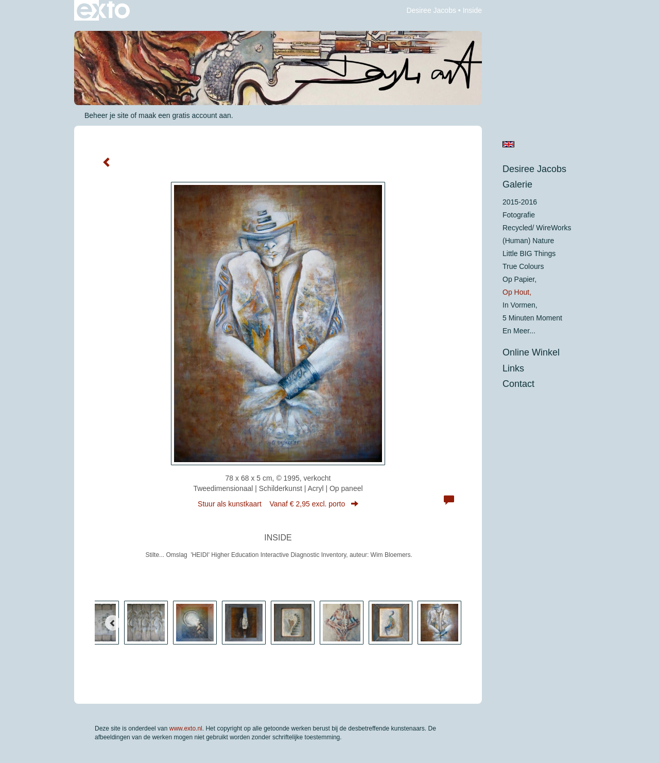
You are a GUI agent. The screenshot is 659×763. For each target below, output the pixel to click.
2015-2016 (519, 202)
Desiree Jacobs (431, 10)
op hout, (516, 292)
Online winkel (531, 352)
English (508, 144)
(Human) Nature (528, 240)
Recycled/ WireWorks (536, 228)
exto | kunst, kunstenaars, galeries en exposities (103, 10)
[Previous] (112, 623)
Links (513, 368)
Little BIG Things (529, 253)
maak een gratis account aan (184, 115)
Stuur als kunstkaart (278, 504)
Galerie (517, 184)
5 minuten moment (532, 318)
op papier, (519, 279)
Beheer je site (106, 115)
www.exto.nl (185, 728)
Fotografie (518, 215)
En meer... (518, 331)
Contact (518, 384)
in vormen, (519, 305)
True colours (523, 266)
